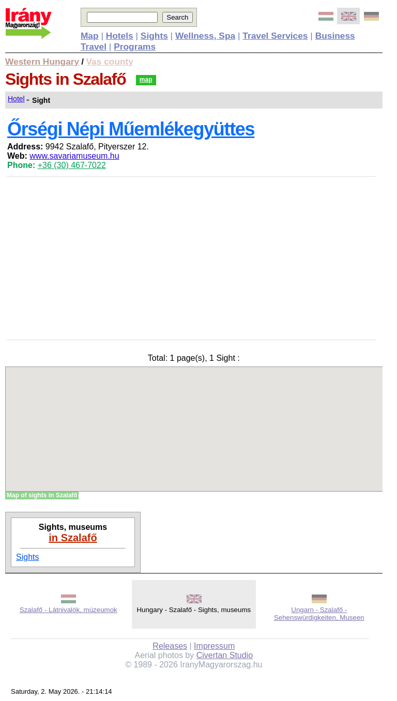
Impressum (214, 646)
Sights (27, 557)
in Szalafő (73, 537)
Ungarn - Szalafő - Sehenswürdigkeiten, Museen (319, 613)
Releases (169, 646)
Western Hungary (42, 61)
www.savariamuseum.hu (74, 155)
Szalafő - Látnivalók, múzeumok (68, 610)
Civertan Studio (224, 655)
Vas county (110, 61)
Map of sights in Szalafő (42, 495)
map (146, 79)
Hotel (16, 99)
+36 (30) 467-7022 (72, 165)
